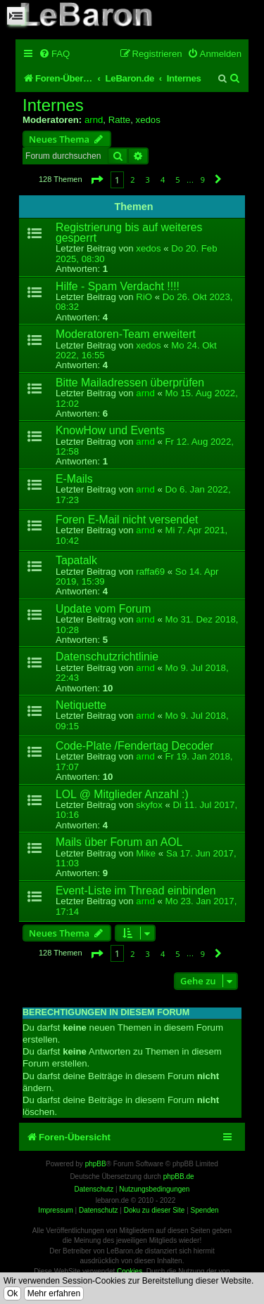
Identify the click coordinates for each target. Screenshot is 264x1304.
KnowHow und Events (110, 430)
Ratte (119, 120)
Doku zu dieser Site (154, 1210)
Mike (146, 853)
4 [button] (163, 179)
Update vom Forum (103, 609)
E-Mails (74, 479)
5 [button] (177, 179)
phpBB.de (178, 1176)
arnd (93, 120)
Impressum (55, 1210)
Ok (12, 1293)
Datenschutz (98, 1210)
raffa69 (150, 571)
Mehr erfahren (53, 1293)
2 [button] (132, 179)
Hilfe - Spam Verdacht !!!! (118, 286)
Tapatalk (76, 560)
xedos (148, 120)
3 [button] (148, 179)
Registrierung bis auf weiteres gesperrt (129, 232)
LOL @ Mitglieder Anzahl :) (122, 794)
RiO (144, 297)
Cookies (129, 1271)
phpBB (95, 1164)
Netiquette (81, 705)
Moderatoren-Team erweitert (126, 334)
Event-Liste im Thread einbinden (136, 890)
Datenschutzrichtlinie (107, 657)
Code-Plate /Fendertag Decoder (134, 746)
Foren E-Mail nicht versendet (127, 520)
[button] (96, 179)
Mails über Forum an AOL (119, 842)
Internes (53, 105)
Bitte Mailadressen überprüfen (130, 383)
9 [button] (203, 179)
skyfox (149, 805)
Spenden (205, 1210)
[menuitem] (54, 54)
